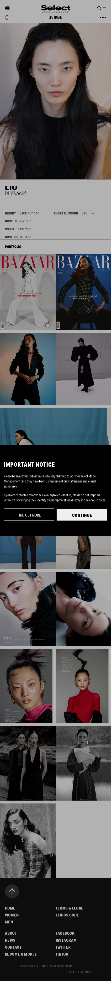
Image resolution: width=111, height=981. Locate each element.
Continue (82, 515)
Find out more (29, 514)
